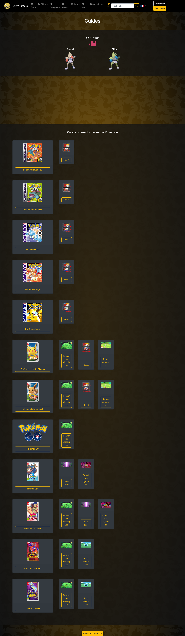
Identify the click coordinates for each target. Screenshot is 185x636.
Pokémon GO (33, 449)
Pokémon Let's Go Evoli (32, 409)
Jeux (75, 4)
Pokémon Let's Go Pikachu (32, 369)
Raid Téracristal (86, 561)
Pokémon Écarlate (32, 568)
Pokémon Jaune (32, 329)
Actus (33, 6)
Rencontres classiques (66, 361)
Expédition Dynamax (86, 480)
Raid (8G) (66, 483)
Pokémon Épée (33, 489)
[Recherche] (122, 5)
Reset (66, 160)
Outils (84, 6)
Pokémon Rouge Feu (32, 170)
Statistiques (97, 4)
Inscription (160, 8)
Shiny (42, 4)
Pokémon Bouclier (32, 528)
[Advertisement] (92, 100)
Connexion (160, 3)
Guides (65, 6)
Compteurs (55, 6)
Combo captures (105, 362)
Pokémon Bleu (32, 249)
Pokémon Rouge (32, 289)
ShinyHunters (20, 5)
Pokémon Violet (32, 608)
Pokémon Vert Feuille (32, 209)
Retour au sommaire (92, 633)
